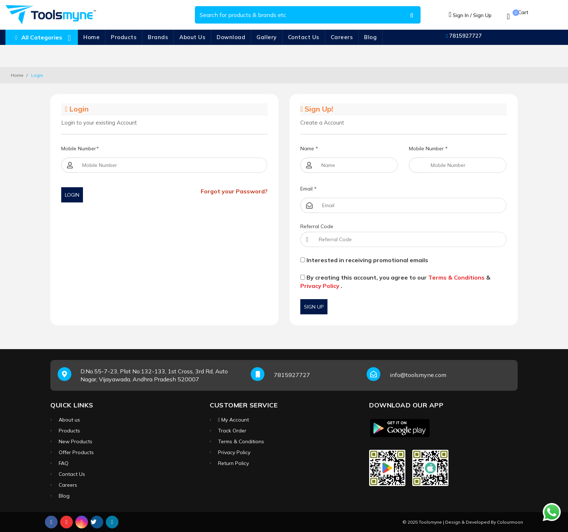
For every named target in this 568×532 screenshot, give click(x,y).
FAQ (63, 463)
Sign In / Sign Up (470, 15)
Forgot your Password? (234, 191)
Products (124, 37)
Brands (158, 37)
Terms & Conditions (456, 277)
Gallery (266, 37)
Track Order (232, 430)
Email (308, 188)
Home (91, 37)
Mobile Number (80, 148)
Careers (342, 37)
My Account (233, 419)
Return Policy (233, 463)
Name (309, 148)
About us (69, 419)
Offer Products (76, 452)
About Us (192, 37)
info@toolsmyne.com (418, 374)
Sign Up (314, 306)
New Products (75, 441)
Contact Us (304, 37)
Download (231, 37)
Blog (370, 37)
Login (72, 195)
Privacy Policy (319, 285)
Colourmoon (510, 522)
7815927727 (464, 35)
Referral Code (316, 226)
